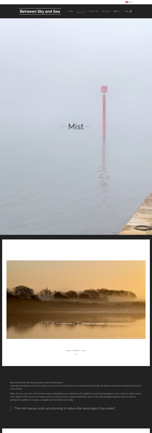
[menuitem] (69, 11)
